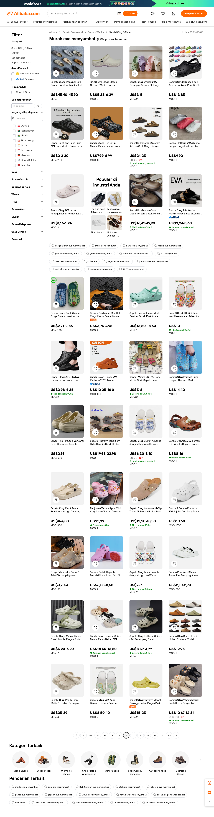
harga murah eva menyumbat (68, 245)
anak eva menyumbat (123, 802)
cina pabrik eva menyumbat (88, 802)
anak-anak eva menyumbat (152, 261)
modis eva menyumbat (167, 245)
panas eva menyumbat (25, 794)
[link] (209, 783)
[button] (119, 13)
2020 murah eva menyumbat (92, 787)
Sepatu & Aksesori (73, 32)
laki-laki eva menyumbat (161, 787)
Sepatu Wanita (96, 32)
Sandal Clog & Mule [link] (120, 32)
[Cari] (130, 13)
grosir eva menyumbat (99, 253)
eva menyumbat (167, 253)
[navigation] (27, 384)
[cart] (163, 14)
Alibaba (53, 32)
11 (155, 735)
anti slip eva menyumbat (66, 269)
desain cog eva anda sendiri (169, 794)
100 (169, 735)
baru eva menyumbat (135, 245)
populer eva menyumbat (66, 253)
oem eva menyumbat (56, 787)
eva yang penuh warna (99, 269)
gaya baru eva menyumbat (131, 794)
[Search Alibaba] (82, 13)
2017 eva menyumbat (131, 269)
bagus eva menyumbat (117, 261)
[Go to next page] (176, 735)
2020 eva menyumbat (64, 261)
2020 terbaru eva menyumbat (48, 802)
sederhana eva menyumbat (134, 253)
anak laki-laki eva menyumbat (159, 802)
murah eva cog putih (104, 245)
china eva (90, 261)
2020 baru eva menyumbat (94, 794)
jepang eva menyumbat (58, 794)
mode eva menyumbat (25, 787)
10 (148, 735)
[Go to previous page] (76, 735)
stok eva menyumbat (128, 787)
